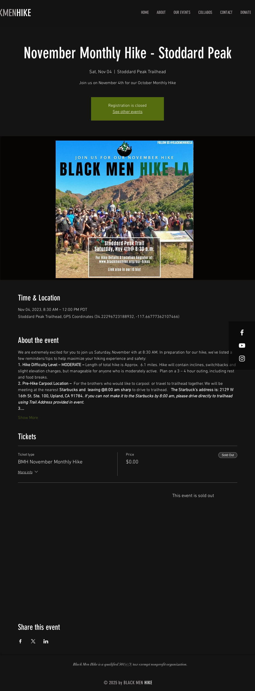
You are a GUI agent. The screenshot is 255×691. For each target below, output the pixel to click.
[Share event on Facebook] (20, 641)
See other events (128, 112)
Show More (28, 417)
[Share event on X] (33, 641)
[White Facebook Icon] (242, 332)
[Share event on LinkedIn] (45, 641)
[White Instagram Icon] (242, 358)
